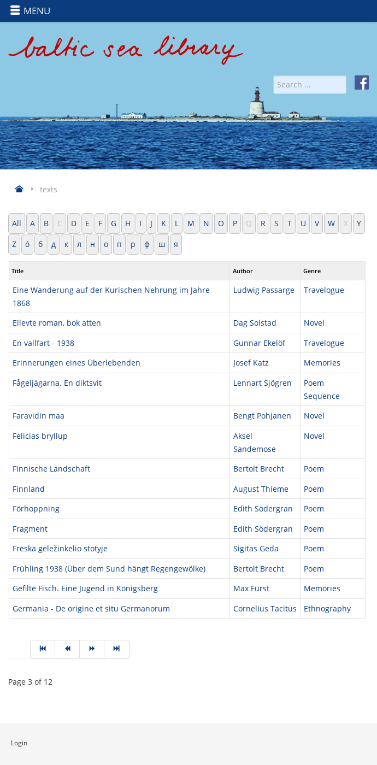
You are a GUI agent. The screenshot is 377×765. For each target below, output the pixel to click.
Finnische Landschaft (51, 468)
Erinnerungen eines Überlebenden (76, 362)
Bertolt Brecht (258, 468)
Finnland (29, 489)
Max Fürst (251, 588)
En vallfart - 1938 (43, 343)
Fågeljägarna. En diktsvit (57, 383)
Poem (314, 468)
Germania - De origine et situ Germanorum (91, 608)
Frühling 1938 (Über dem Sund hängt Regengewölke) (109, 568)
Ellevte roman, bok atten (57, 322)
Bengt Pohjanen (262, 415)
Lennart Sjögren (262, 383)
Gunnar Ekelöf (259, 343)
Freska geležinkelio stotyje (60, 548)
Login (19, 743)
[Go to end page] (116, 649)
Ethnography (327, 608)
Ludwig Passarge (263, 290)
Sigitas (246, 548)
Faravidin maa (38, 415)
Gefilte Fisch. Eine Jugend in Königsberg (85, 588)
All (16, 223)
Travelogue (324, 290)
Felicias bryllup (40, 436)
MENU (30, 10)
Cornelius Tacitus (265, 608)
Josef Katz (251, 362)
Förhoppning (36, 508)
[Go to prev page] (67, 649)
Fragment (30, 528)
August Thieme (260, 489)
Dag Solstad (254, 322)
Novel (314, 322)
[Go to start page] (42, 649)
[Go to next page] (92, 649)
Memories (322, 362)
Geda (269, 548)
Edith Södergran (263, 508)
